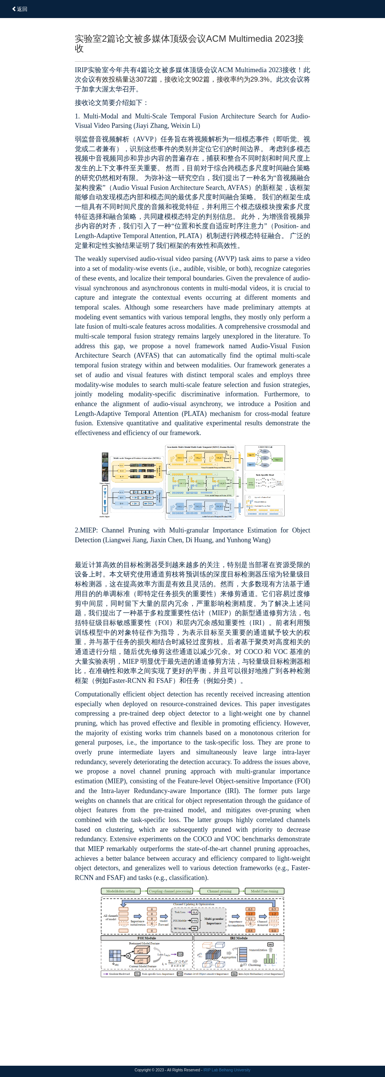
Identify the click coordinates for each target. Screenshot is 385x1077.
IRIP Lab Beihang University (226, 1070)
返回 (19, 9)
